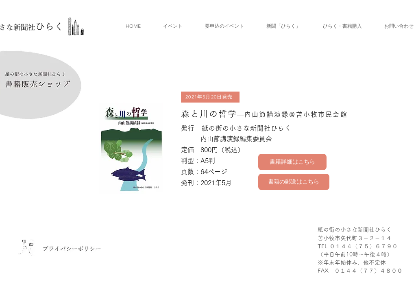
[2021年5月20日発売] (210, 97)
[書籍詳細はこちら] (292, 162)
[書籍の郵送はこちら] (293, 182)
